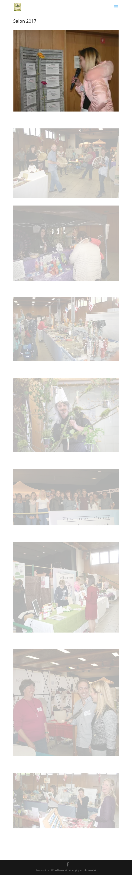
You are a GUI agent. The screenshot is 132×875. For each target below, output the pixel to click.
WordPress (57, 870)
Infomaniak (89, 870)
